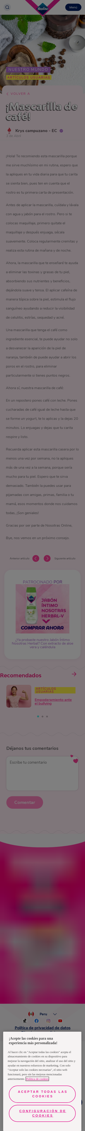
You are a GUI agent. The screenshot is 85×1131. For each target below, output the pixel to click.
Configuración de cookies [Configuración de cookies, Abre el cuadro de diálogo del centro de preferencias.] (42, 1113)
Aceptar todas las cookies (43, 1094)
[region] (42, 1081)
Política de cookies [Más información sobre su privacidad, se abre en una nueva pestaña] (37, 1079)
